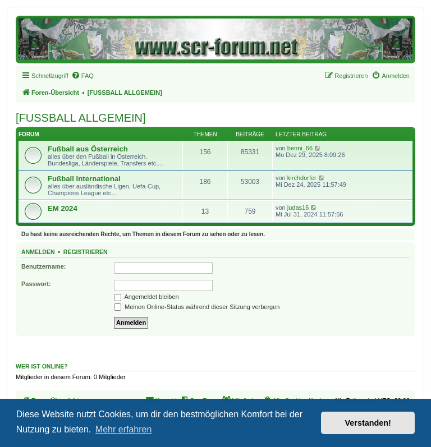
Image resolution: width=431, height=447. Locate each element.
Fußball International (84, 178)
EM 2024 (62, 208)
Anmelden (38, 251)
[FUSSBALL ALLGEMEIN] (81, 118)
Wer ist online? (42, 366)
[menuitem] (82, 75)
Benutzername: (43, 266)
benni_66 (300, 148)
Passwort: (36, 283)
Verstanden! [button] (368, 422)
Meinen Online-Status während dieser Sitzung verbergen (196, 306)
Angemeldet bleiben (146, 296)
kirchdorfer (302, 177)
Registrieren (85, 251)
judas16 (298, 207)
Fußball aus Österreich (88, 149)
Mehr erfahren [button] (123, 429)
